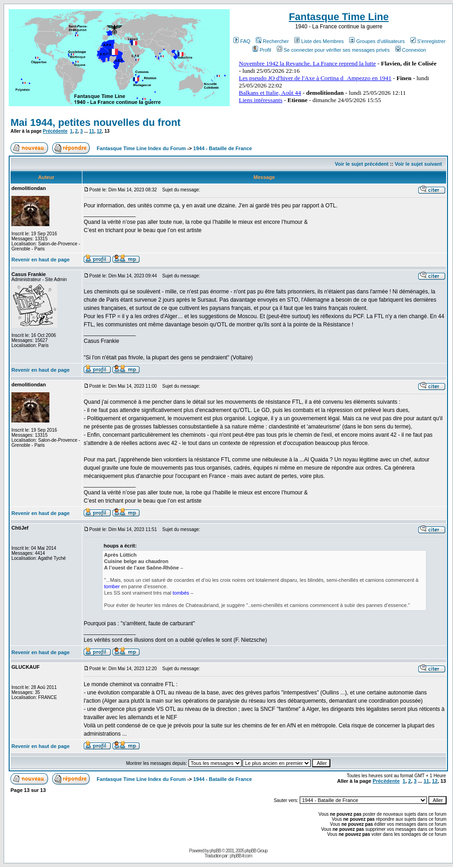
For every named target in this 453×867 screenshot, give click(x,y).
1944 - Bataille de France (222, 148)
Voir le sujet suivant (418, 164)
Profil (262, 50)
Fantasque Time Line (338, 16)
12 (99, 131)
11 (91, 131)
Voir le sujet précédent (361, 164)
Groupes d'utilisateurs (376, 41)
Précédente (55, 131)
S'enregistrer (428, 41)
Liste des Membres (319, 41)
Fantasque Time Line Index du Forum (141, 148)
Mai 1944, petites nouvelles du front (96, 122)
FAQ (241, 41)
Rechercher (272, 41)
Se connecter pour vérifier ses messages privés (333, 50)
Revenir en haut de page (40, 259)
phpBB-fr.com (241, 855)
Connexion (410, 50)
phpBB (215, 850)
